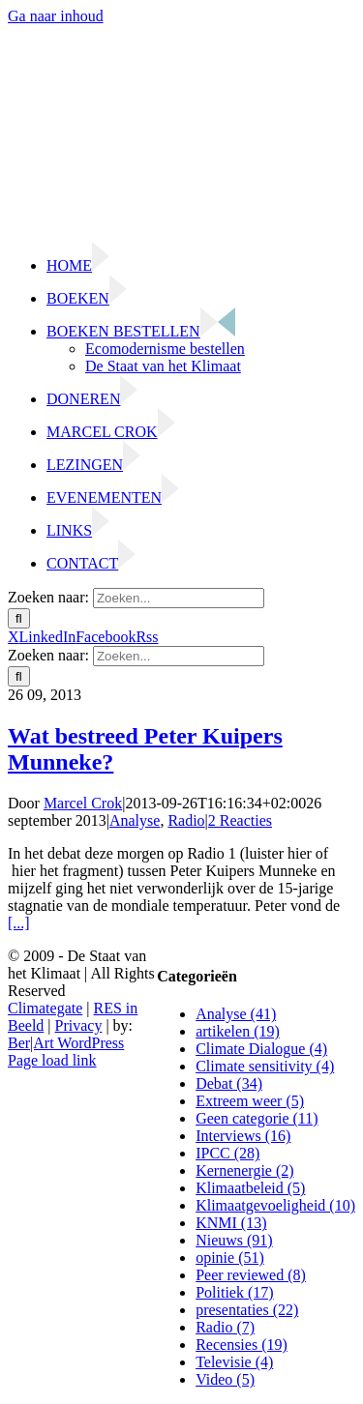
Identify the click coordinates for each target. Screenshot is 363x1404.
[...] (19, 923)
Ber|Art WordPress (66, 1043)
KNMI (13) (231, 1222)
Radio (185, 820)
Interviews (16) (243, 1135)
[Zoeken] (19, 618)
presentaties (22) (247, 1310)
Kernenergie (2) (244, 1170)
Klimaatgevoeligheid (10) (275, 1205)
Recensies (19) (241, 1344)
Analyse (134, 820)
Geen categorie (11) (257, 1118)
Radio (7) (225, 1327)
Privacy (79, 1025)
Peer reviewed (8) (251, 1275)
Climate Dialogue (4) (261, 1048)
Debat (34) (229, 1083)
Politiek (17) (234, 1292)
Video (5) (225, 1379)
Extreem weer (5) (250, 1101)
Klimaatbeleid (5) (250, 1188)
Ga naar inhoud (56, 16)
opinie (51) (230, 1257)
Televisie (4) (234, 1362)
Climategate (45, 1008)
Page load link (52, 1060)
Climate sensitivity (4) (265, 1066)
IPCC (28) (227, 1153)
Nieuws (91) (234, 1240)
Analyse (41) (236, 1014)
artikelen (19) (238, 1031)
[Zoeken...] (178, 598)
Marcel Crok (83, 803)
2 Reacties (240, 820)
